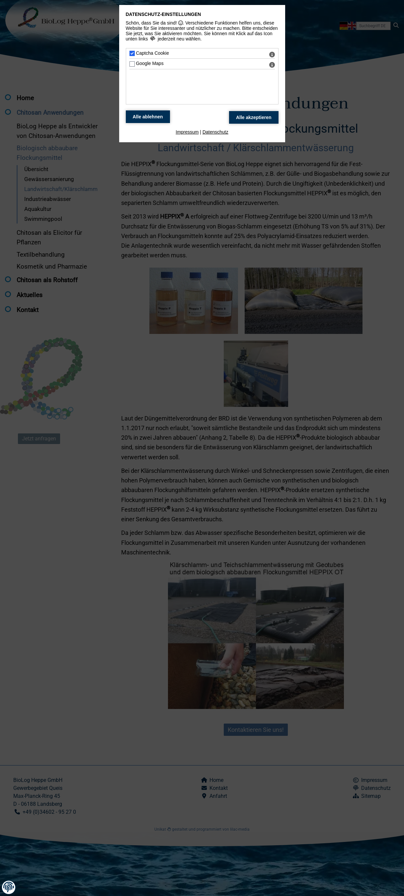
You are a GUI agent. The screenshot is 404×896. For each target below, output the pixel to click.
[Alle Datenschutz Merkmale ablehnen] (148, 116)
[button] (8, 887)
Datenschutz (215, 132)
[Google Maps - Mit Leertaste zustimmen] (132, 64)
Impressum (187, 132)
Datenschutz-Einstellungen (163, 14)
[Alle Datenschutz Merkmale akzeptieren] (254, 117)
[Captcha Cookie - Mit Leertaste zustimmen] (132, 53)
